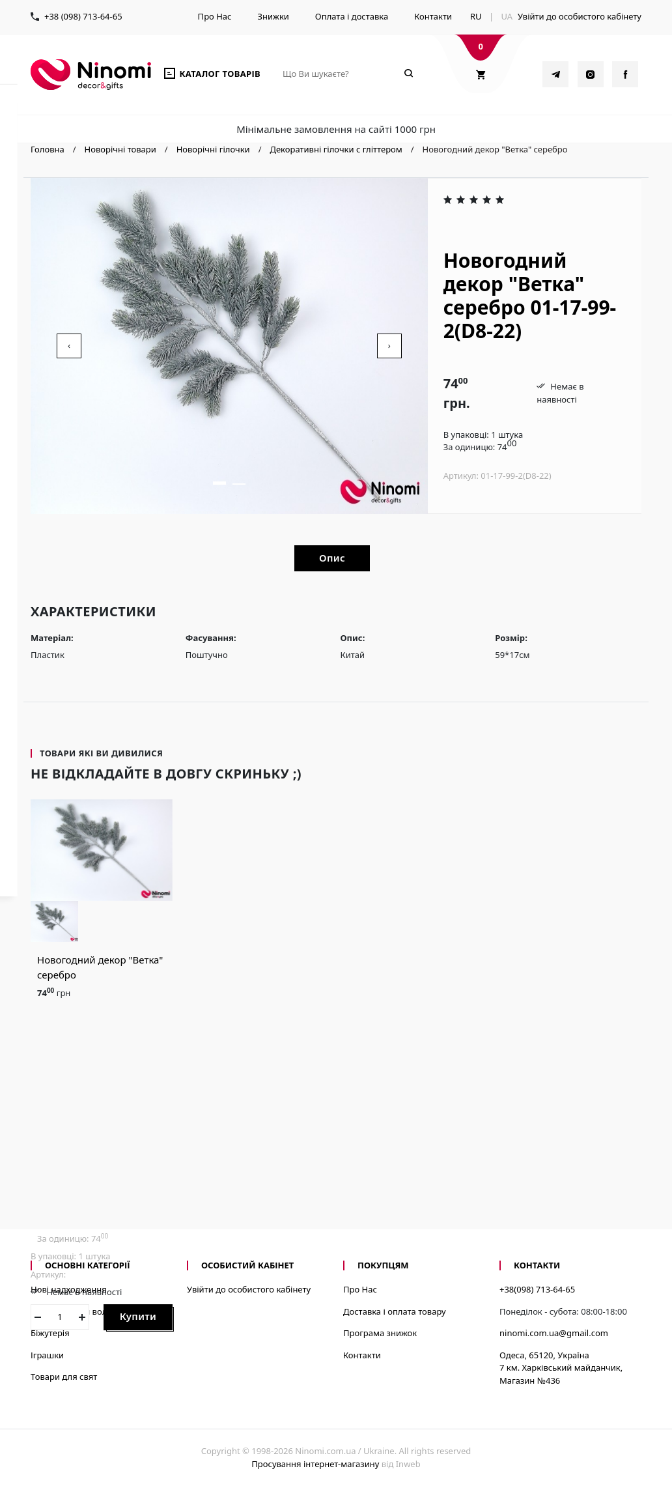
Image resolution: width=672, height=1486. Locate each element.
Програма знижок (380, 1333)
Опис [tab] (332, 557)
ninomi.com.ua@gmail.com (553, 1333)
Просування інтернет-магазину (315, 1464)
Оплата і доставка (351, 16)
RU (476, 16)
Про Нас (215, 16)
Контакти (433, 16)
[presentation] (69, 346)
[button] (219, 483)
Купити (138, 1315)
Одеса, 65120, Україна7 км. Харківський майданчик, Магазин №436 (561, 1367)
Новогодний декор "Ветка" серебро (100, 967)
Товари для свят (64, 1376)
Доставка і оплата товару (394, 1311)
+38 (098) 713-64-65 (83, 16)
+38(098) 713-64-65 (537, 1289)
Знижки (272, 16)
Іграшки (47, 1355)
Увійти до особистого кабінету (579, 16)
